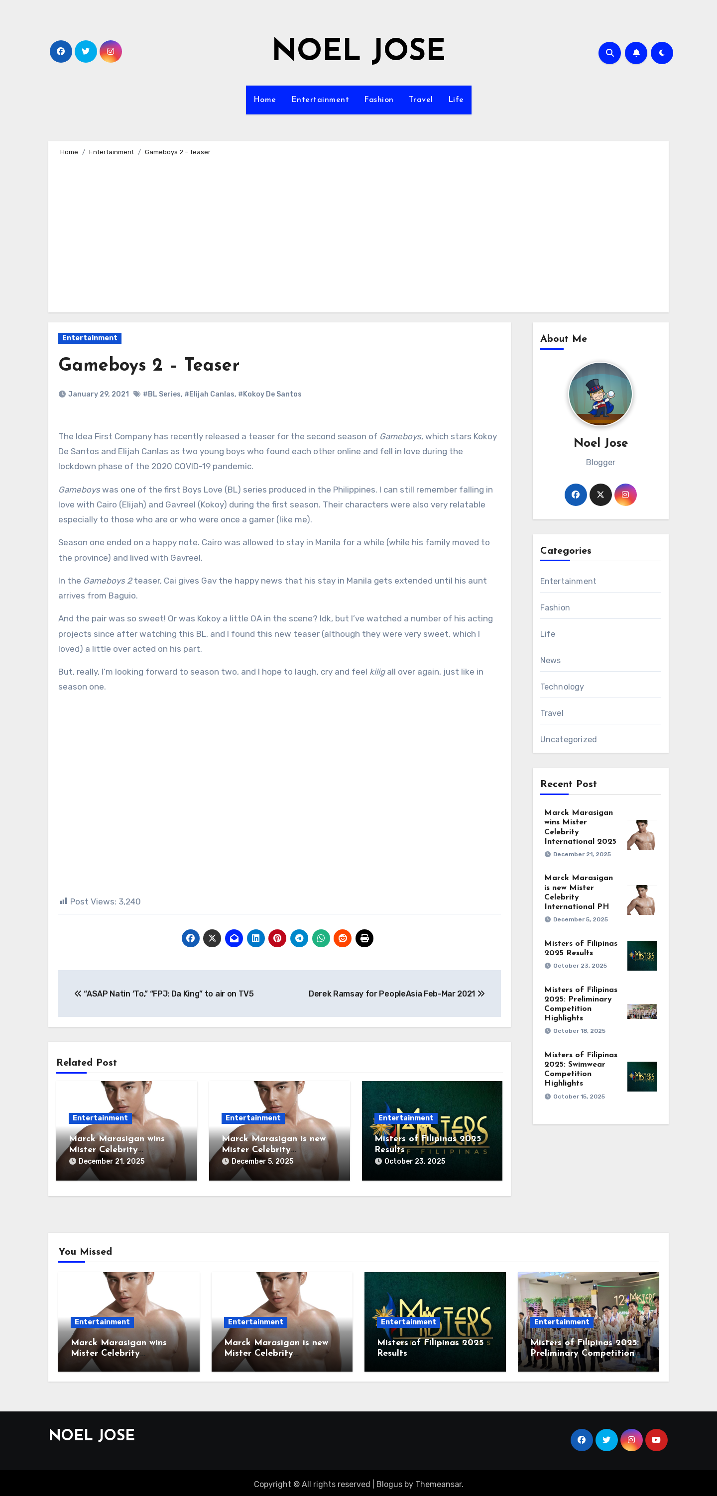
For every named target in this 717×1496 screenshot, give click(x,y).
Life (456, 100)
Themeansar (438, 1481)
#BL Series (162, 394)
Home (264, 100)
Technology (562, 687)
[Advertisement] (360, 232)
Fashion (379, 100)
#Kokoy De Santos (270, 394)
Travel (421, 100)
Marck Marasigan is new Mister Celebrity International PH (274, 1149)
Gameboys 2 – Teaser (153, 366)
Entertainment (320, 100)
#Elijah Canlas (209, 394)
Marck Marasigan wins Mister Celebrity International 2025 (117, 1149)
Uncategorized (569, 739)
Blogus (389, 1481)
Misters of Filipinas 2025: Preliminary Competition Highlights (584, 1350)
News (550, 660)
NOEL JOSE (358, 53)
